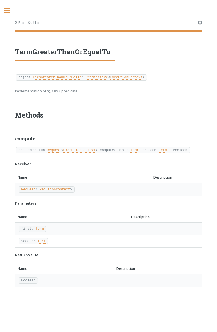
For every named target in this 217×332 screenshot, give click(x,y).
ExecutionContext (126, 77)
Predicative (97, 77)
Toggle (10, 10)
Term (134, 149)
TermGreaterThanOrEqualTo (57, 77)
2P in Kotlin (28, 22)
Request (54, 149)
